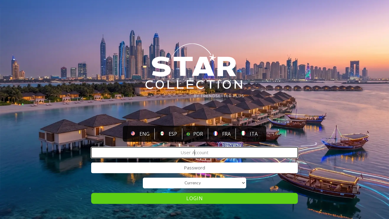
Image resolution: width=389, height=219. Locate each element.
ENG (144, 133)
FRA (226, 133)
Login (194, 198)
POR (198, 133)
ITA (254, 133)
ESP (173, 133)
